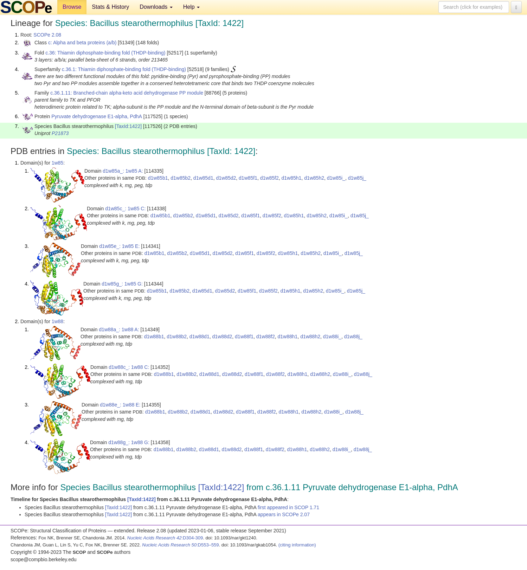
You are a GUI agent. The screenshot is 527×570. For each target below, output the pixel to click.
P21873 (60, 133)
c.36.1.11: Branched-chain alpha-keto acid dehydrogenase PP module (126, 93)
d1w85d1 (203, 178)
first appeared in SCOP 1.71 (288, 507)
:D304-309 (165, 537)
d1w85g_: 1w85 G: (122, 284)
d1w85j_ (357, 178)
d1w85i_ (336, 178)
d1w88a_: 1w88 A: (119, 329)
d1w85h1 (292, 178)
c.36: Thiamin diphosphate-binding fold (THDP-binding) (105, 53)
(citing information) (297, 544)
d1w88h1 (288, 336)
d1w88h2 (310, 336)
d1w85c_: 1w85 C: (125, 208)
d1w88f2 (265, 336)
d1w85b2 (181, 178)
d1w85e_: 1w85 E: (119, 246)
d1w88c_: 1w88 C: (129, 367)
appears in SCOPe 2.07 (284, 514)
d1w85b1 (158, 178)
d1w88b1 (154, 336)
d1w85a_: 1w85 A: (123, 171)
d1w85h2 (314, 178)
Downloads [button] (156, 7)
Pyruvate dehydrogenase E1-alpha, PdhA (96, 116)
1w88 (57, 321)
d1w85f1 (248, 178)
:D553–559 (180, 544)
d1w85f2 (269, 178)
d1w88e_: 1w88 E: (120, 405)
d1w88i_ (332, 336)
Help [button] (191, 7)
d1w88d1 (199, 336)
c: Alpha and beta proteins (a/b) (82, 42)
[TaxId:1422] (128, 126)
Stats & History (110, 7)
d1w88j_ (353, 336)
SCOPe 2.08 (47, 35)
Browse (72, 7)
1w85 (57, 163)
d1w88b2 (177, 336)
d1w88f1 (244, 336)
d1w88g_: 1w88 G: (128, 442)
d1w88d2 (222, 336)
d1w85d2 (226, 178)
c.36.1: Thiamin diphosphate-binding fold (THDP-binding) (124, 69)
